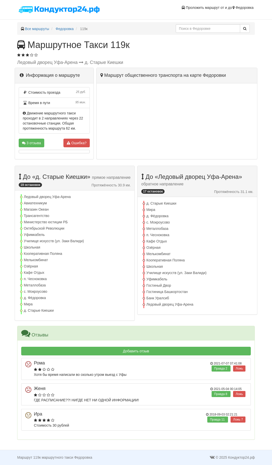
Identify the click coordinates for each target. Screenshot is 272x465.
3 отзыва (31, 143)
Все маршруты (37, 29)
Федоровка (65, 29)
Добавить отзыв (136, 351)
